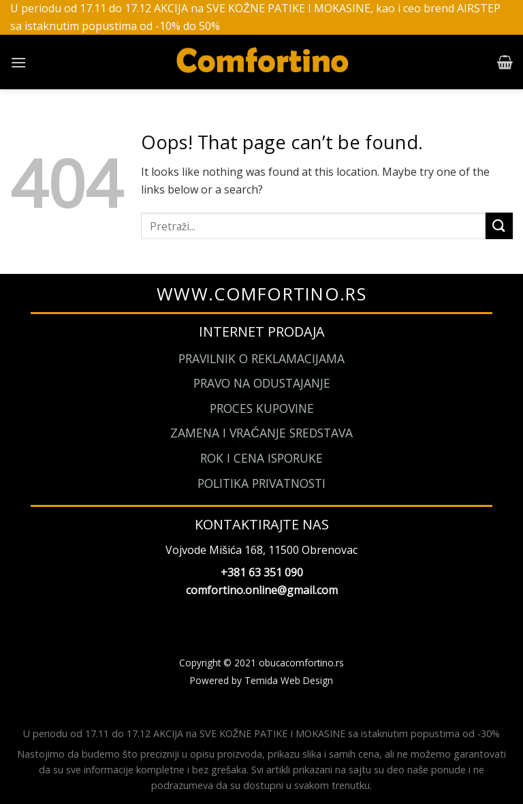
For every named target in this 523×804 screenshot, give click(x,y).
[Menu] (18, 62)
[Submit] (499, 226)
